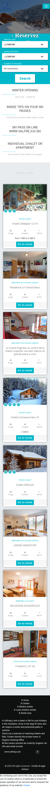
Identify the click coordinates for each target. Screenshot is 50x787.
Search (25, 78)
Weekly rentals (25, 706)
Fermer (26, 785)
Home (25, 700)
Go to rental (25, 244)
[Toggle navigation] (46, 6)
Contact (25, 703)
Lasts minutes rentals (25, 710)
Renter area (25, 713)
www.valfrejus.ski (12, 751)
